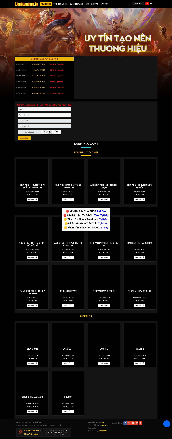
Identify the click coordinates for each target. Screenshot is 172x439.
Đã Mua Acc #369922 (39, 82)
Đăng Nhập (138, 3)
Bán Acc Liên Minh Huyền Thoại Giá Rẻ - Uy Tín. (46, 425)
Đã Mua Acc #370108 (39, 87)
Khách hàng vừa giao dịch (44, 59)
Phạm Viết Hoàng (31, 434)
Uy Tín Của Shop (60, 4)
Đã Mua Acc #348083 (39, 76)
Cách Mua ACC (76, 4)
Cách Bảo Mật (92, 4)
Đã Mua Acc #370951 (39, 70)
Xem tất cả (32, 199)
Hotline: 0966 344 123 (33, 431)
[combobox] (44, 109)
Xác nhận (24, 138)
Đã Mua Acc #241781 (39, 93)
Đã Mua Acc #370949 (39, 64)
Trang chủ (46, 4)
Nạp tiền (104, 4)
